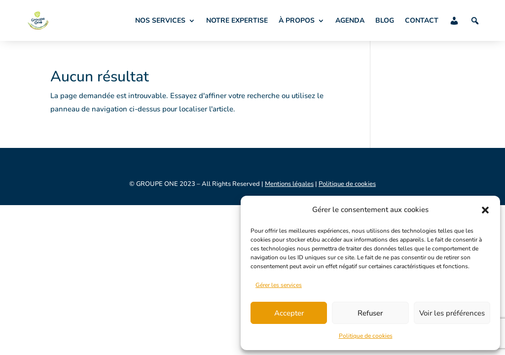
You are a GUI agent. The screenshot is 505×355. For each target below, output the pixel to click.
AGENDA (349, 20)
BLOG (384, 20)
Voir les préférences (452, 313)
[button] (485, 210)
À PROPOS (297, 20)
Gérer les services (278, 285)
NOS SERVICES (160, 20)
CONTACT (421, 20)
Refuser (370, 313)
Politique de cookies (366, 336)
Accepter (289, 313)
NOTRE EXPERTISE (237, 20)
